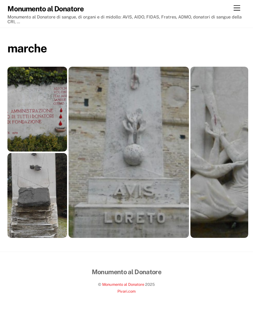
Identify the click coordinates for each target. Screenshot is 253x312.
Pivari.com (126, 291)
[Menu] (237, 8)
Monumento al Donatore (123, 284)
